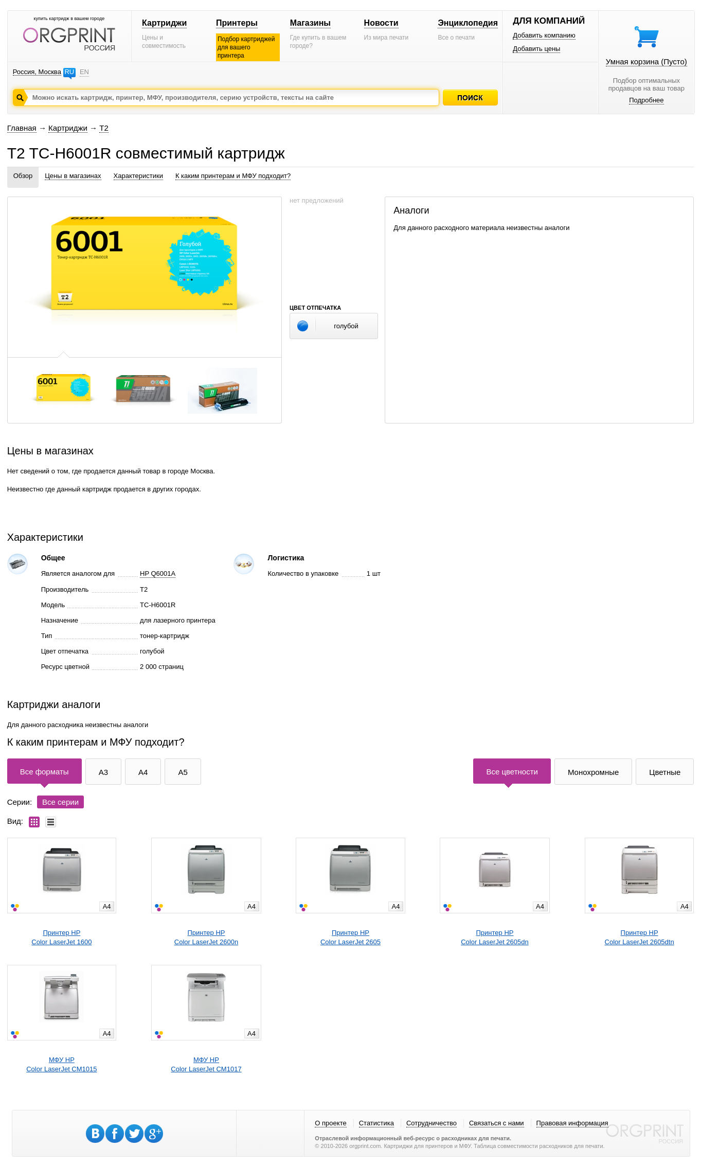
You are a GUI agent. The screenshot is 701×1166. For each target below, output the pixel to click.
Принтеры (237, 23)
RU (69, 72)
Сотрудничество (431, 1123)
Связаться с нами (496, 1123)
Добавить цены (536, 48)
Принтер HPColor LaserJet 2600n (206, 937)
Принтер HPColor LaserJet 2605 (350, 937)
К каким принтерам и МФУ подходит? (233, 176)
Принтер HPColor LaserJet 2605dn (495, 937)
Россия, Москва (37, 72)
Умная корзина (646, 61)
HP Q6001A (157, 573)
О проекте (330, 1123)
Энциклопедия (468, 23)
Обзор (23, 176)
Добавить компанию (544, 35)
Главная (22, 127)
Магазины (310, 23)
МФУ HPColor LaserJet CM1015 (61, 1064)
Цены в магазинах (73, 176)
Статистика (376, 1123)
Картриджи (164, 23)
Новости (381, 23)
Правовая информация (572, 1123)
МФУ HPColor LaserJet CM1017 (206, 1064)
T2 (104, 127)
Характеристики (138, 176)
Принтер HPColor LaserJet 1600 (61, 937)
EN (84, 72)
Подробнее (646, 100)
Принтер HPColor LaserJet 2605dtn (639, 937)
